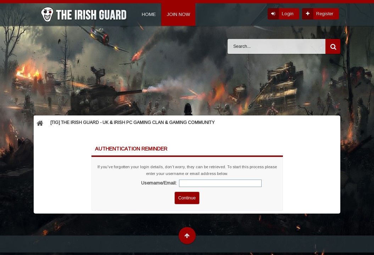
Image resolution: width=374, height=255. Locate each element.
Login (288, 13)
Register (324, 13)
